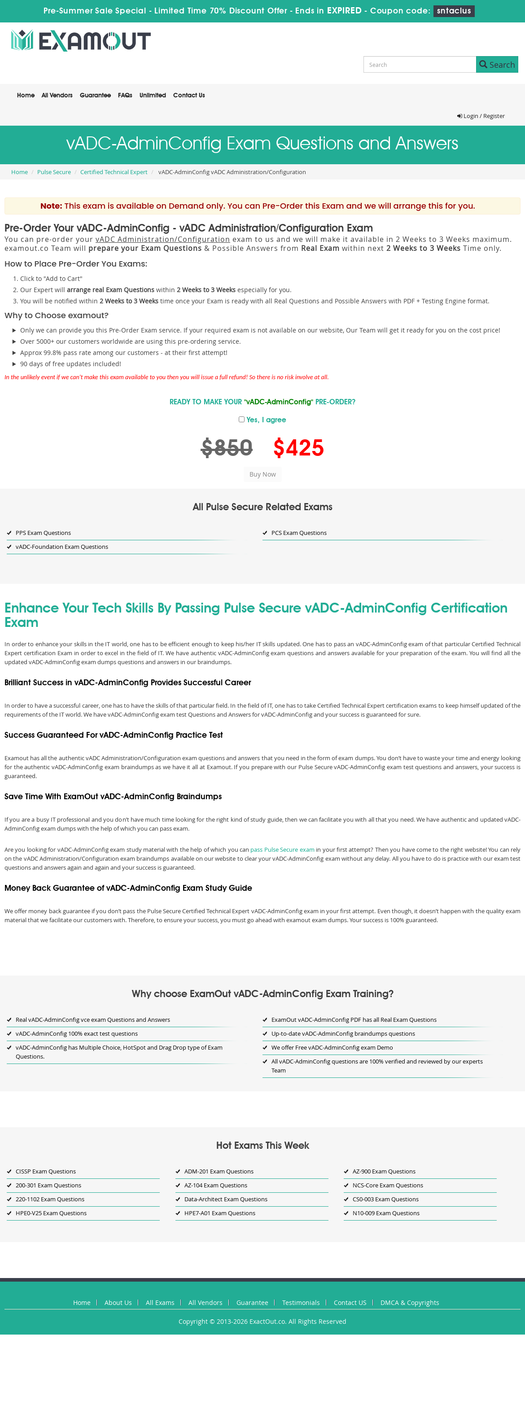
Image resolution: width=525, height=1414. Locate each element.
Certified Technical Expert (114, 172)
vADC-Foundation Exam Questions (62, 547)
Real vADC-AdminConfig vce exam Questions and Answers (93, 1020)
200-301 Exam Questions (48, 1185)
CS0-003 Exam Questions (386, 1199)
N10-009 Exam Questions (386, 1213)
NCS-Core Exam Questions (388, 1185)
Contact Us (189, 95)
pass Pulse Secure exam (282, 849)
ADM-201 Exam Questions (219, 1171)
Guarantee (95, 95)
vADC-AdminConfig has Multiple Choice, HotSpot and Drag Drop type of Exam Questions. (119, 1051)
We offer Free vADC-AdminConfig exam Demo (332, 1047)
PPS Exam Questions (43, 533)
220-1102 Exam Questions (50, 1199)
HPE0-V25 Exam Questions (51, 1213)
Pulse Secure (54, 172)
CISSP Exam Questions (46, 1171)
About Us (118, 1302)
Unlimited (153, 95)
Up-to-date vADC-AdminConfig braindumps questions (343, 1033)
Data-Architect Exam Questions (225, 1199)
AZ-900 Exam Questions (384, 1171)
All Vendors (57, 95)
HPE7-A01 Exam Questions (219, 1213)
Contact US (350, 1302)
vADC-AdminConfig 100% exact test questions (77, 1033)
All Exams (160, 1302)
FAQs (125, 95)
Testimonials (301, 1302)
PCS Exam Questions (299, 533)
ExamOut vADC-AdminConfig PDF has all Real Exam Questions (354, 1020)
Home (26, 95)
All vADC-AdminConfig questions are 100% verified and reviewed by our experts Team (377, 1065)
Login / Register (481, 116)
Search (497, 64)
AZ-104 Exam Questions (215, 1185)
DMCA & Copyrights (410, 1302)
